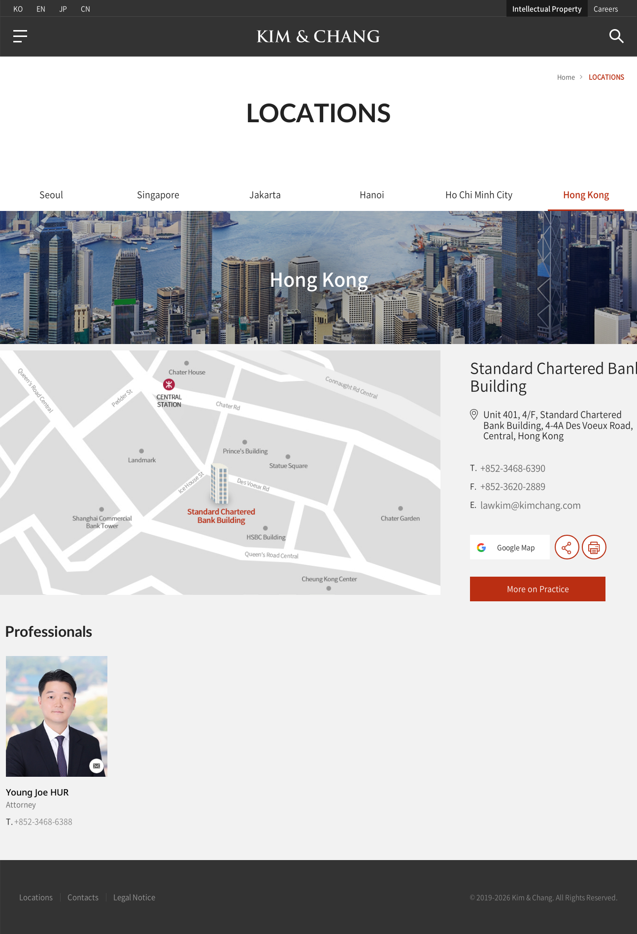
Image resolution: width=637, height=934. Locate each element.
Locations (36, 897)
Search (617, 36)
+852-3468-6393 (280, 821)
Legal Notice (134, 897)
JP (63, 8)
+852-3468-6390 (512, 468)
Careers (606, 8)
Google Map (516, 547)
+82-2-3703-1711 (163, 821)
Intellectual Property (547, 8)
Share (567, 547)
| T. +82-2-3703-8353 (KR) (291, 825)
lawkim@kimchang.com (530, 505)
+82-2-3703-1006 (44, 821)
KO (17, 8)
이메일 (96, 766)
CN (85, 8)
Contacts (83, 897)
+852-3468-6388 (398, 821)
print (594, 547)
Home (566, 76)
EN (40, 8)
